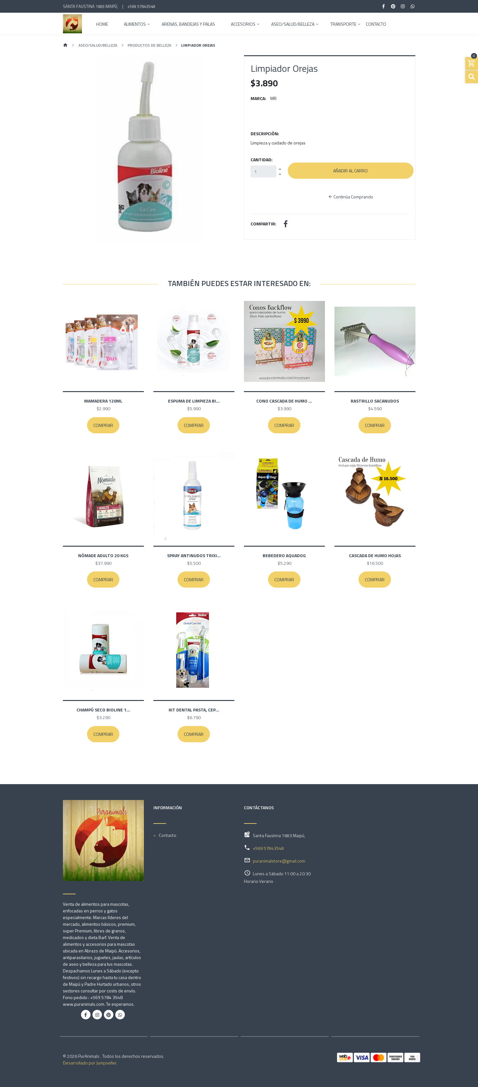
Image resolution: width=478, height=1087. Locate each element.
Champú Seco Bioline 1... (103, 709)
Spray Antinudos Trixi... (194, 555)
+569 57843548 (141, 6)
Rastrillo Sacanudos (375, 400)
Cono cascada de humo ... (284, 400)
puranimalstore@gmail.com (279, 860)
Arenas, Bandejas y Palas (188, 24)
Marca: (258, 98)
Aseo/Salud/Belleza (292, 24)
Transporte (343, 24)
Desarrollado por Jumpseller (89, 1062)
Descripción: (265, 133)
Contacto (376, 24)
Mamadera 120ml (103, 400)
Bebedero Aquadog (284, 555)
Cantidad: (262, 159)
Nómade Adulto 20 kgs (103, 555)
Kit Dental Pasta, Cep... (194, 709)
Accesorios (243, 24)
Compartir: (263, 223)
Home (102, 24)
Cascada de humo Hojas (375, 555)
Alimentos (135, 24)
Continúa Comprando (350, 196)
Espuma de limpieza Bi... (194, 400)
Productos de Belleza (149, 45)
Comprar (103, 425)
